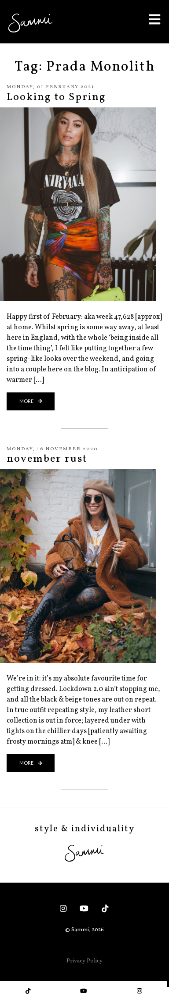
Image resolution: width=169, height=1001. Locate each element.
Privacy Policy (84, 961)
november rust (47, 459)
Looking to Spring (56, 97)
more (30, 401)
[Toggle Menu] (154, 19)
